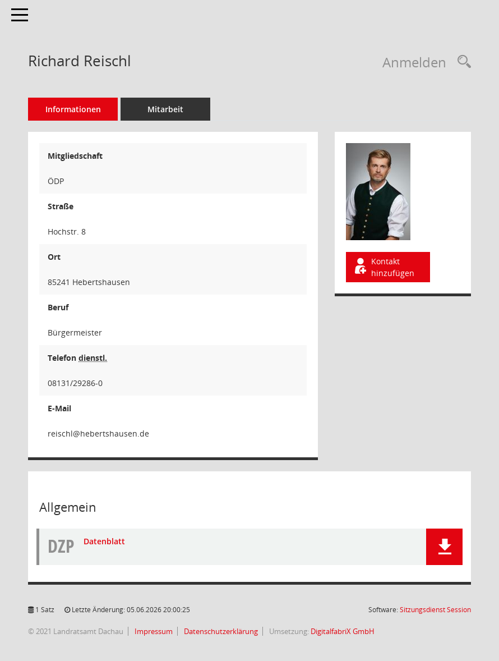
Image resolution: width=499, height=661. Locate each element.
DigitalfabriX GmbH (343, 631)
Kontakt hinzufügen (383, 267)
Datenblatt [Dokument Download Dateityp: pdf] (104, 541)
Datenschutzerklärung (220, 631)
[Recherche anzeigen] (461, 62)
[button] (444, 547)
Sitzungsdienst (435, 609)
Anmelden (414, 62)
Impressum (153, 631)
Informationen (73, 109)
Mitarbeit (165, 109)
